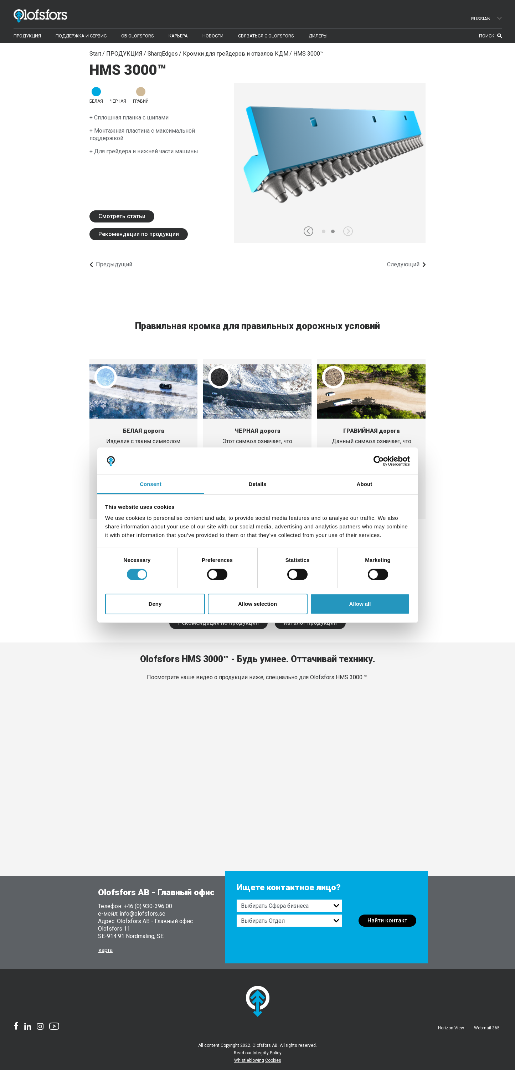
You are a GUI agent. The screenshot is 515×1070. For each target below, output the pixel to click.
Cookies (273, 1060)
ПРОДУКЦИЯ (124, 53)
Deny (155, 604)
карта (105, 950)
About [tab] (364, 484)
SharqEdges (163, 53)
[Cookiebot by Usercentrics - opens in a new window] (378, 461)
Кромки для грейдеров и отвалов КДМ (235, 53)
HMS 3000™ (308, 53)
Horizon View (451, 1027)
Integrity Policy (267, 1052)
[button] (308, 231)
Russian (487, 18)
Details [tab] (258, 484)
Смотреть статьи (121, 216)
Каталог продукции (310, 622)
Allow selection (257, 604)
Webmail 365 (487, 1027)
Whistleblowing (249, 1060)
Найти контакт (387, 920)
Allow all (360, 604)
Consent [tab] (150, 484)
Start (95, 53)
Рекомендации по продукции (138, 234)
